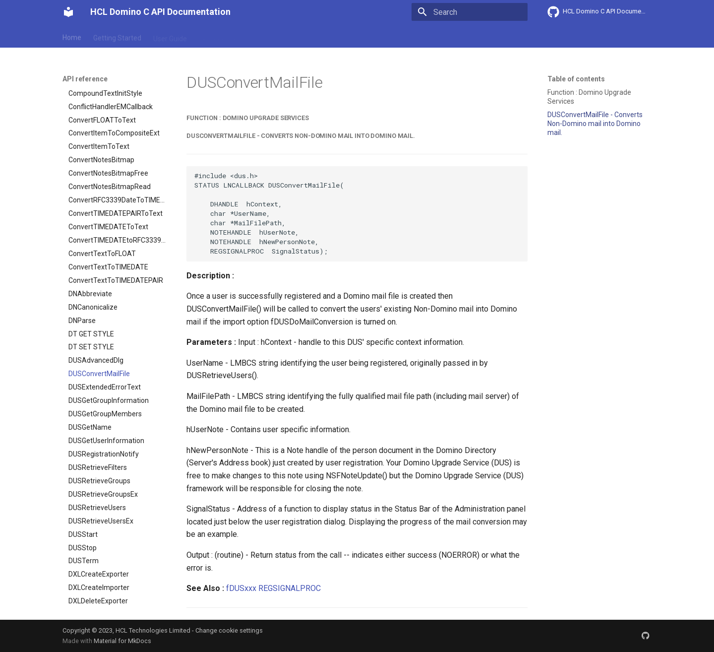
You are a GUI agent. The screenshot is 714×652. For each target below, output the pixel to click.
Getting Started (117, 36)
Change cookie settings (229, 630)
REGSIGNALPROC (289, 588)
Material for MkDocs (122, 641)
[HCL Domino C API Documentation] (68, 12)
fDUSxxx (241, 588)
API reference (269, 36)
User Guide (170, 36)
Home (71, 36)
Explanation (217, 36)
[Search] (470, 12)
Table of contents (576, 79)
